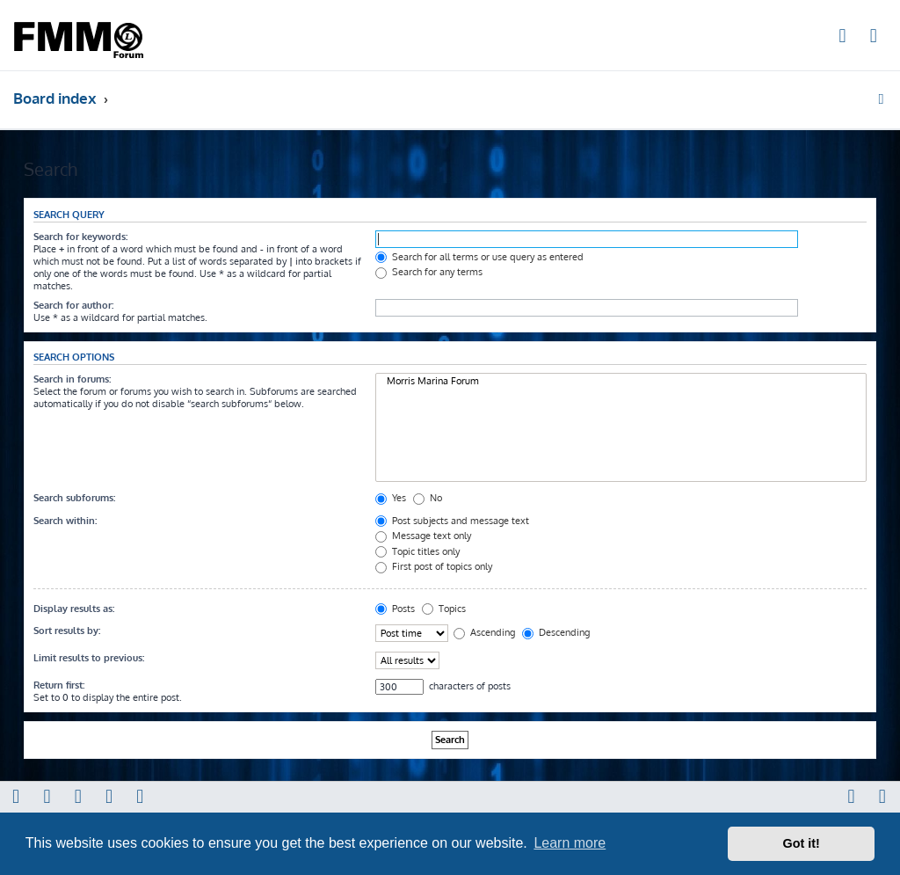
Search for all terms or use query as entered (479, 257)
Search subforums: (74, 498)
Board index (55, 98)
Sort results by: (66, 630)
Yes (390, 498)
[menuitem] (843, 37)
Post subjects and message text (452, 520)
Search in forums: (72, 379)
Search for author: (73, 305)
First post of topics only (433, 566)
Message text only (423, 535)
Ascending (484, 632)
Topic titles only (417, 551)
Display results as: (73, 608)
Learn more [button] (569, 842)
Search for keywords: (80, 236)
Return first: (58, 685)
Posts (395, 608)
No (427, 498)
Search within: (65, 520)
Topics (444, 608)
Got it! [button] (801, 843)
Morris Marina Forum (621, 381)
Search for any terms (429, 272)
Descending (556, 632)
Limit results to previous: (88, 658)
